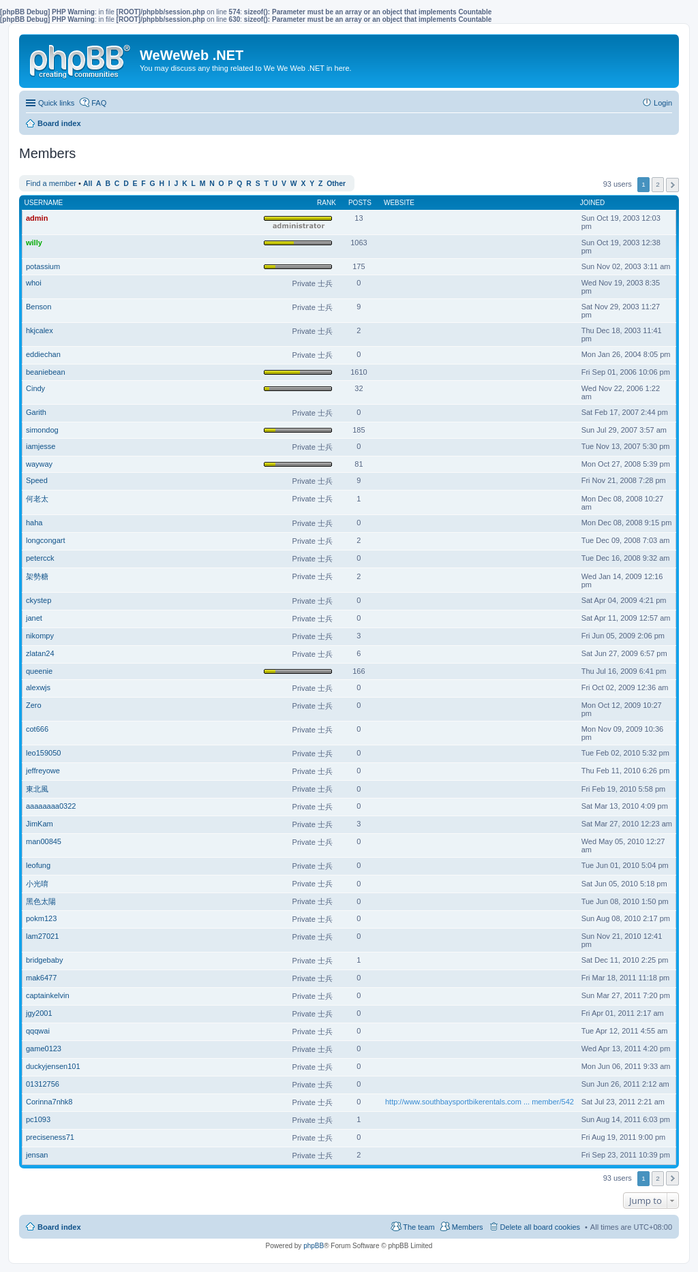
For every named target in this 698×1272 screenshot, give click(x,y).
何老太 (37, 499)
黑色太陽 (41, 901)
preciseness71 (50, 1137)
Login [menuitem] (663, 103)
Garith (36, 412)
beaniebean (45, 372)
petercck (40, 558)
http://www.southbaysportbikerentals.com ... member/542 (479, 1102)
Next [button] (672, 185)
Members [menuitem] (467, 1227)
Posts (359, 202)
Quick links (56, 103)
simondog (42, 430)
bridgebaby (44, 960)
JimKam (39, 824)
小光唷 (37, 884)
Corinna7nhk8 (49, 1102)
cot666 (37, 729)
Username (44, 202)
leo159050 (43, 753)
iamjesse (40, 446)
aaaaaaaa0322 (51, 806)
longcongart (45, 540)
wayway (39, 464)
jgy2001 (39, 1013)
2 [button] (658, 184)
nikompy (40, 636)
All (87, 183)
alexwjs (38, 687)
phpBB (313, 1246)
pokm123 (41, 918)
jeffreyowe (43, 770)
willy (34, 242)
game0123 (43, 1048)
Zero (34, 705)
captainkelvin (48, 995)
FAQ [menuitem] (98, 103)
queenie (39, 671)
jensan (37, 1155)
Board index (59, 1227)
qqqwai (38, 1031)
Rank (326, 202)
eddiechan (43, 354)
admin (37, 218)
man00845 (43, 841)
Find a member (51, 183)
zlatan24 (40, 653)
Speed (37, 480)
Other (336, 183)
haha (34, 522)
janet (34, 618)
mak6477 (41, 978)
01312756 (42, 1084)
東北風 (37, 789)
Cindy (35, 388)
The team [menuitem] (418, 1227)
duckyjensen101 (53, 1066)
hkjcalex (39, 330)
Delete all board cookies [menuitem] (540, 1227)
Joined (592, 202)
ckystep (38, 600)
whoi (34, 283)
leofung (38, 865)
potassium (43, 266)
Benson (38, 307)
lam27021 (42, 936)
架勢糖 (37, 576)
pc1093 (38, 1119)
